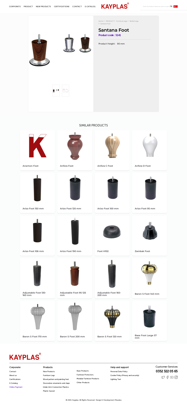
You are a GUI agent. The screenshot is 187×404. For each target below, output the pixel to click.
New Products (49, 371)
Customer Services (167, 367)
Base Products (83, 371)
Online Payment (15, 387)
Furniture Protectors (85, 375)
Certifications (15, 379)
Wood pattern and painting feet (56, 379)
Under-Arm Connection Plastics (56, 387)
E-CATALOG (87, 6)
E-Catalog (13, 383)
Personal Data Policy (118, 371)
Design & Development (108, 400)
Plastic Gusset (49, 391)
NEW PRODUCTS (40, 6)
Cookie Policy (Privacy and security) (124, 375)
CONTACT (74, 6)
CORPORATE (12, 6)
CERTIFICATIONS (59, 6)
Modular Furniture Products (88, 379)
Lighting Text (115, 379)
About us (13, 375)
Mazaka (118, 400)
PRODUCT (25, 6)
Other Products (83, 382)
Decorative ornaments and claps (56, 383)
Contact (12, 371)
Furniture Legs (49, 375)
